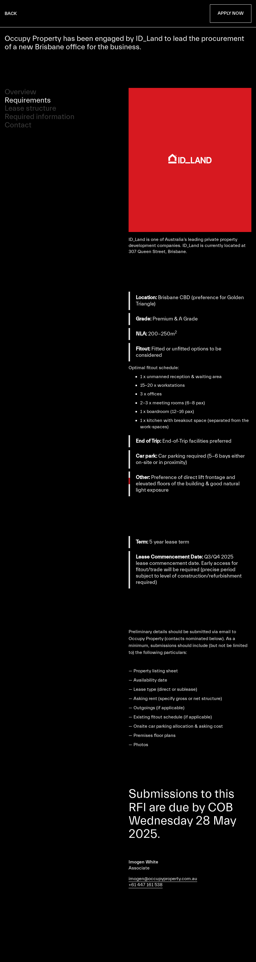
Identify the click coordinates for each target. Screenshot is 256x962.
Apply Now (231, 13)
